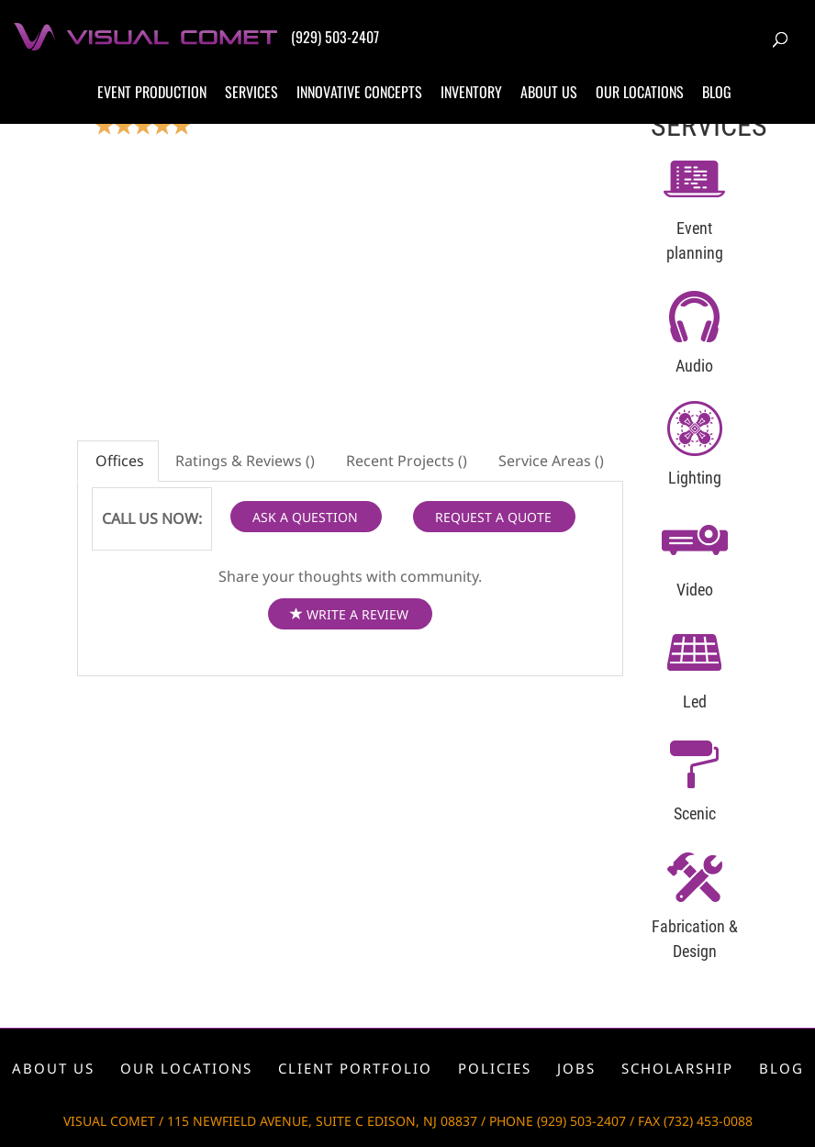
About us (548, 92)
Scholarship (677, 1068)
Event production (152, 92)
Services (251, 92)
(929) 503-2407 (335, 37)
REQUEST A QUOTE (493, 517)
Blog (716, 92)
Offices (118, 461)
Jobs (576, 1068)
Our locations (640, 92)
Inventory (471, 92)
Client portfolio (355, 1068)
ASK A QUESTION (305, 517)
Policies (494, 1068)
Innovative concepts (359, 92)
